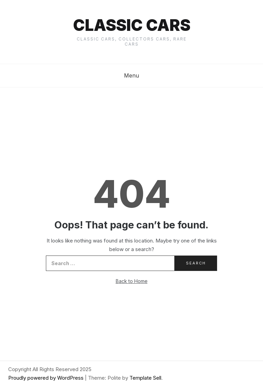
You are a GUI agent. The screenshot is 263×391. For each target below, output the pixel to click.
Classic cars (131, 25)
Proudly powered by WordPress (46, 378)
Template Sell (145, 378)
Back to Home (132, 281)
